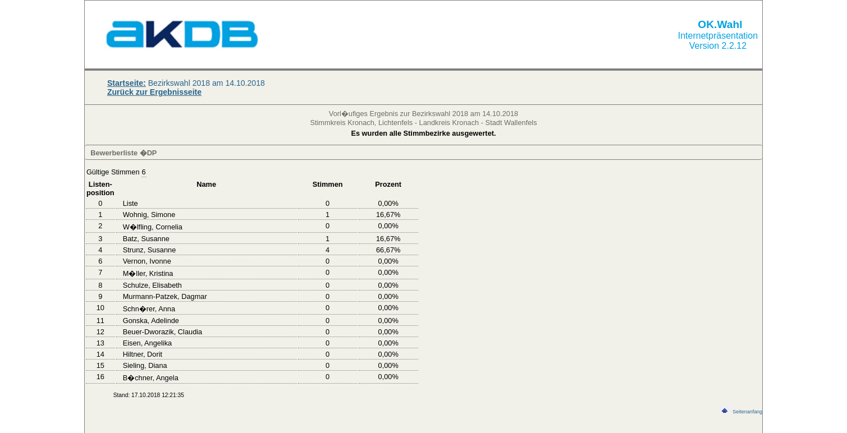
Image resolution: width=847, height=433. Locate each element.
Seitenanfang (741, 411)
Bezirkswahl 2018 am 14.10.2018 (186, 83)
